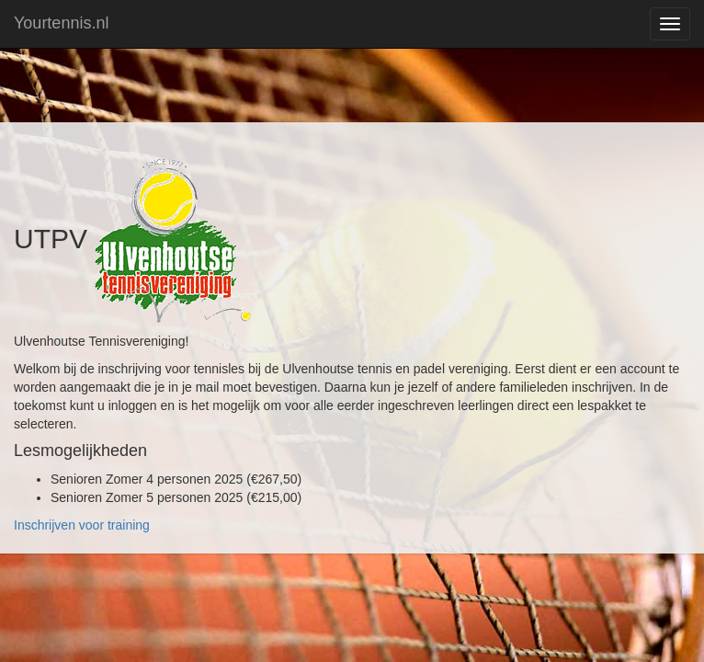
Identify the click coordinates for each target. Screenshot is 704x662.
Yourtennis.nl (61, 23)
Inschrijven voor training (82, 525)
